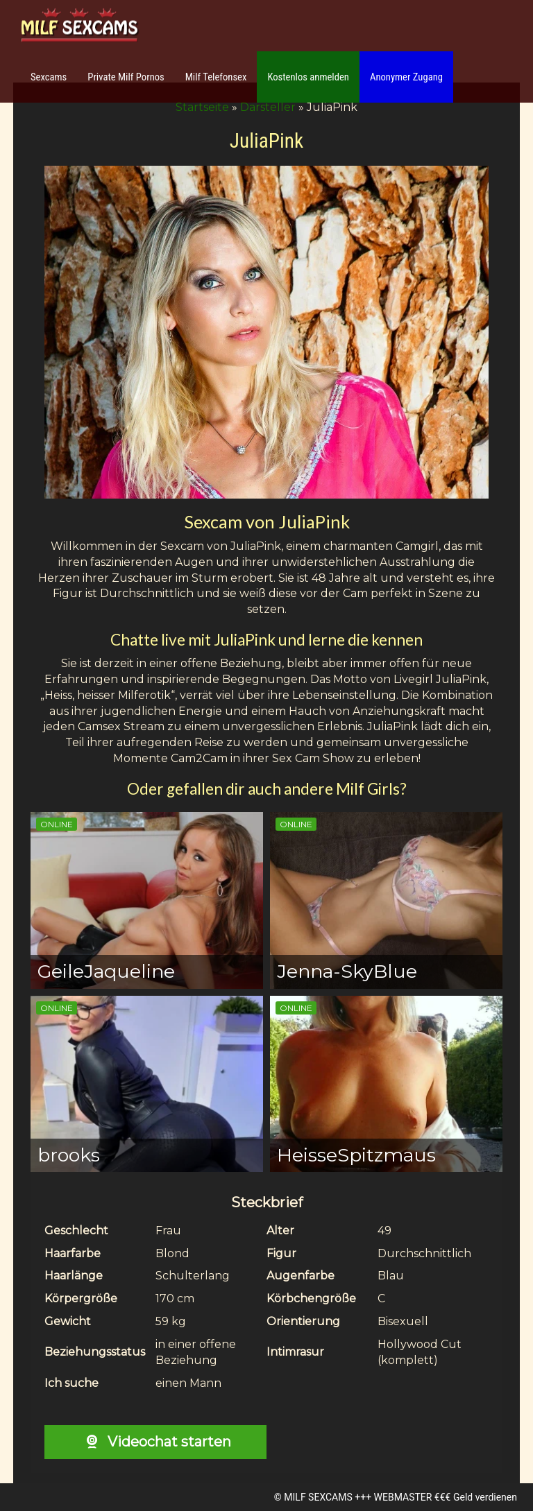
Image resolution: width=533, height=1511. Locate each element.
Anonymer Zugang (406, 77)
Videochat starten (155, 1441)
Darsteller (268, 107)
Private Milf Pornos (125, 77)
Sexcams (49, 77)
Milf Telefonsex (216, 77)
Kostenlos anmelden (308, 77)
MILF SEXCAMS (318, 1497)
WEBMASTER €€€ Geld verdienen (445, 1497)
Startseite (202, 107)
